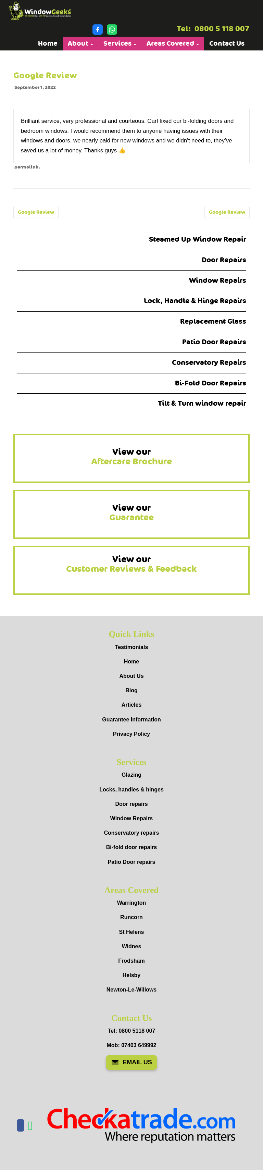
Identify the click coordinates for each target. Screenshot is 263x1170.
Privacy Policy (131, 734)
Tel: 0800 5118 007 (131, 1031)
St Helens (131, 932)
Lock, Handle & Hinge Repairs (195, 301)
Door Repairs (224, 260)
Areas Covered (173, 43)
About (80, 43)
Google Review (36, 212)
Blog (131, 690)
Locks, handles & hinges (131, 789)
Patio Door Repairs (214, 342)
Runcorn (131, 917)
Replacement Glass (213, 321)
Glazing (131, 775)
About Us (131, 676)
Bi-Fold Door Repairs (210, 383)
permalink (26, 167)
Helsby (131, 975)
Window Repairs (217, 280)
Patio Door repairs (131, 862)
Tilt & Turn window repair (202, 403)
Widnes (131, 946)
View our (131, 457)
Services (119, 43)
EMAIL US (131, 1062)
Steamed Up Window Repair (197, 239)
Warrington (131, 903)
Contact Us (227, 43)
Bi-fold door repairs (131, 847)
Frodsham (131, 961)
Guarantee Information (131, 719)
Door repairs (131, 804)
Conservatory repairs (131, 833)
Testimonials (131, 647)
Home (48, 43)
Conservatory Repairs (209, 362)
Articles (132, 705)
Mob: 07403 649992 (131, 1045)
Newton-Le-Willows (132, 990)
